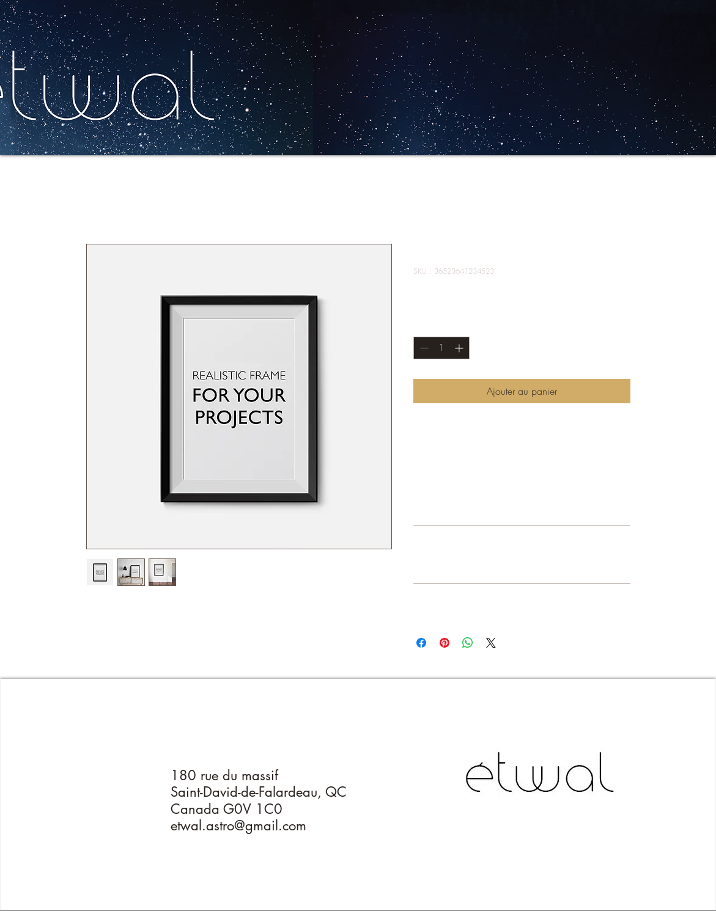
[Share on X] (491, 642)
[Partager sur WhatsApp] (467, 642)
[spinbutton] (441, 348)
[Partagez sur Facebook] (421, 642)
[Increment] (460, 348)
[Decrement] (422, 348)
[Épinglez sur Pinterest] (444, 642)
